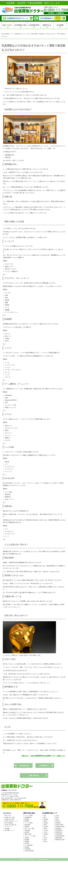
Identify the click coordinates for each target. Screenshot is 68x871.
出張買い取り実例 (9, 821)
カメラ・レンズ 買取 (30, 838)
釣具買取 (27, 834)
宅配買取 (27, 844)
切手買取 (27, 846)
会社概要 (60, 25)
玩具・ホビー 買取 (29, 831)
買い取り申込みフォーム (11, 823)
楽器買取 (27, 829)
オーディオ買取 (29, 818)
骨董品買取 (27, 827)
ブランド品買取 (29, 825)
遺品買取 (27, 842)
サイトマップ (8, 829)
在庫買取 (27, 849)
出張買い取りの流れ (10, 820)
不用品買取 (27, 851)
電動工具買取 (28, 836)
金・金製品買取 (29, 847)
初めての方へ (8, 25)
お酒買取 (27, 840)
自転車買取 (27, 832)
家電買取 (27, 821)
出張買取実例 (34, 25)
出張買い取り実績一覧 (10, 827)
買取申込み (47, 25)
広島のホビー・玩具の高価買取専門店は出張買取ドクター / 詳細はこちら (43, 757)
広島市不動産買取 (29, 853)
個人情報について (9, 832)
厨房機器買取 (28, 820)
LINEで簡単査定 (9, 825)
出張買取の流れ (21, 25)
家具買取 (27, 823)
